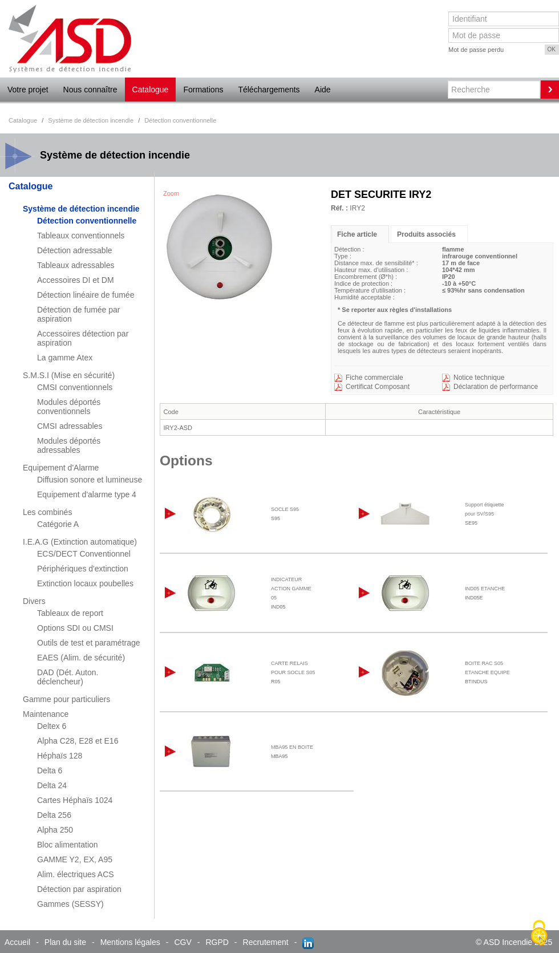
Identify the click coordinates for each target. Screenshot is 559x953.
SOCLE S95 (285, 509)
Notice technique (478, 378)
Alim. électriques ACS (75, 874)
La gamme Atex (64, 357)
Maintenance (45, 714)
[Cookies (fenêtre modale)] (539, 933)
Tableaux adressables (75, 265)
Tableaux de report (70, 613)
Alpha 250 (55, 829)
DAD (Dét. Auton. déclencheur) (67, 677)
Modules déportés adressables (68, 445)
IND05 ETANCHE (485, 588)
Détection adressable (74, 250)
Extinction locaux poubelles (85, 583)
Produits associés (426, 234)
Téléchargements (268, 89)
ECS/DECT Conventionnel (84, 553)
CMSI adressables (69, 426)
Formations (203, 89)
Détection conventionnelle (86, 220)
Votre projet (27, 89)
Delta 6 (49, 770)
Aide (323, 89)
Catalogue (150, 89)
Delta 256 (54, 815)
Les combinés (47, 512)
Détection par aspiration (79, 889)
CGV (182, 942)
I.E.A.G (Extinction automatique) (80, 541)
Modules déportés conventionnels (68, 407)
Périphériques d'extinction (82, 568)
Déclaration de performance (495, 387)
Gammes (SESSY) (70, 904)
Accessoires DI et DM (75, 280)
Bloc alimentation (67, 844)
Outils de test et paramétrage (88, 642)
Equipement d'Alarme (61, 467)
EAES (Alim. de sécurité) (81, 657)
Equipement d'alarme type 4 (86, 494)
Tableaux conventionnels (80, 235)
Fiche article (357, 234)
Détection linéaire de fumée (85, 294)
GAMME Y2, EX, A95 (74, 859)
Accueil (17, 942)
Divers (34, 601)
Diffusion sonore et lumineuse (89, 479)
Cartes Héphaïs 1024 (74, 800)
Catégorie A (58, 524)
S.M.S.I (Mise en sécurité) (69, 375)
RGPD (216, 942)
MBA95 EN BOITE (292, 747)
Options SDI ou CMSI (75, 627)
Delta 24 (52, 785)
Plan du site (65, 942)
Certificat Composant (378, 387)
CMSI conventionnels (74, 387)
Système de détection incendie (81, 208)
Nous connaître (90, 89)
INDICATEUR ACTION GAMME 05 (291, 589)
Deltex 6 (51, 726)
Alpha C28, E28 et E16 (77, 740)
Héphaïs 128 (59, 755)
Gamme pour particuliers (66, 699)
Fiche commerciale (374, 378)
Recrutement (266, 942)
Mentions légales (130, 942)
